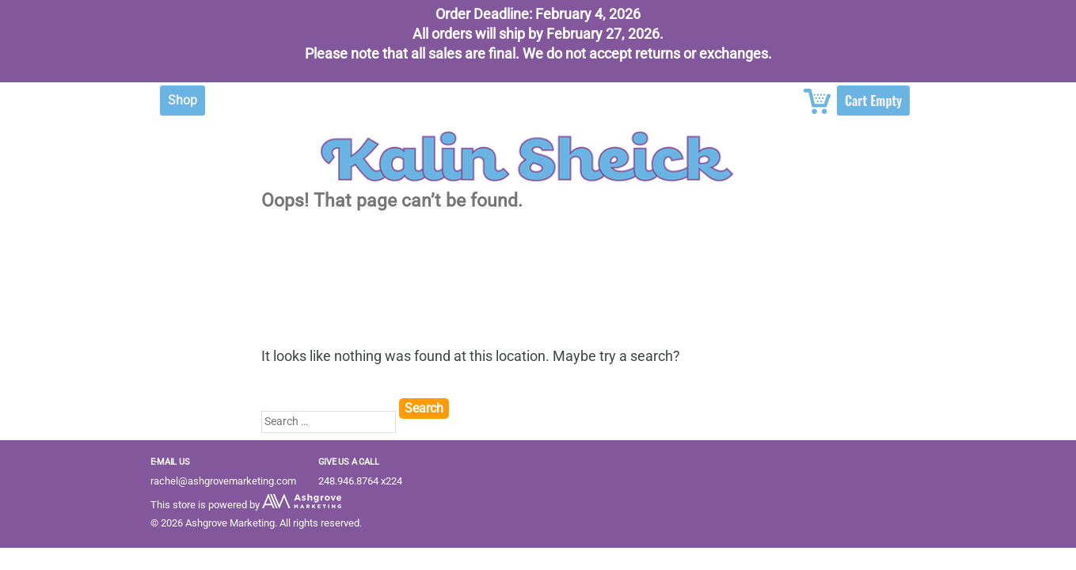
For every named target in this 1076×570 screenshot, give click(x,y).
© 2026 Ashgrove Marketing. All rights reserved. (256, 523)
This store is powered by (245, 505)
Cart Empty (873, 100)
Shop (182, 100)
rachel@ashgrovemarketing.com (223, 481)
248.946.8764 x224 (360, 481)
